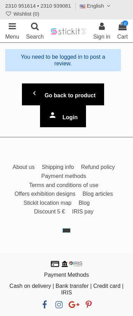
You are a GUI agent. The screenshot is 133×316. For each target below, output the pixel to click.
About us (23, 167)
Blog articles (98, 194)
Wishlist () (22, 14)
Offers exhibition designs (45, 194)
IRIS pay (82, 211)
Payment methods (63, 176)
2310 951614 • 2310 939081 (38, 6)
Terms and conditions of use (63, 185)
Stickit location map (47, 203)
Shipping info (58, 167)
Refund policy (98, 167)
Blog (84, 203)
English (96, 6)
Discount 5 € (49, 211)
